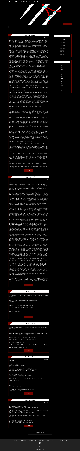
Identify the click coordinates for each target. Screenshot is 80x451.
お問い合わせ (41, 440)
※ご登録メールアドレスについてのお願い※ (40, 30)
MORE (29, 170)
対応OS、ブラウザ (50, 440)
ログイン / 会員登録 (67, 23)
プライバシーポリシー (33, 440)
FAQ (56, 440)
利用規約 (15, 440)
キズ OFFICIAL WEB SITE (40, 432)
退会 (66, 440)
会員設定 (61, 440)
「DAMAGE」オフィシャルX (14, 380)
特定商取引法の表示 (23, 440)
